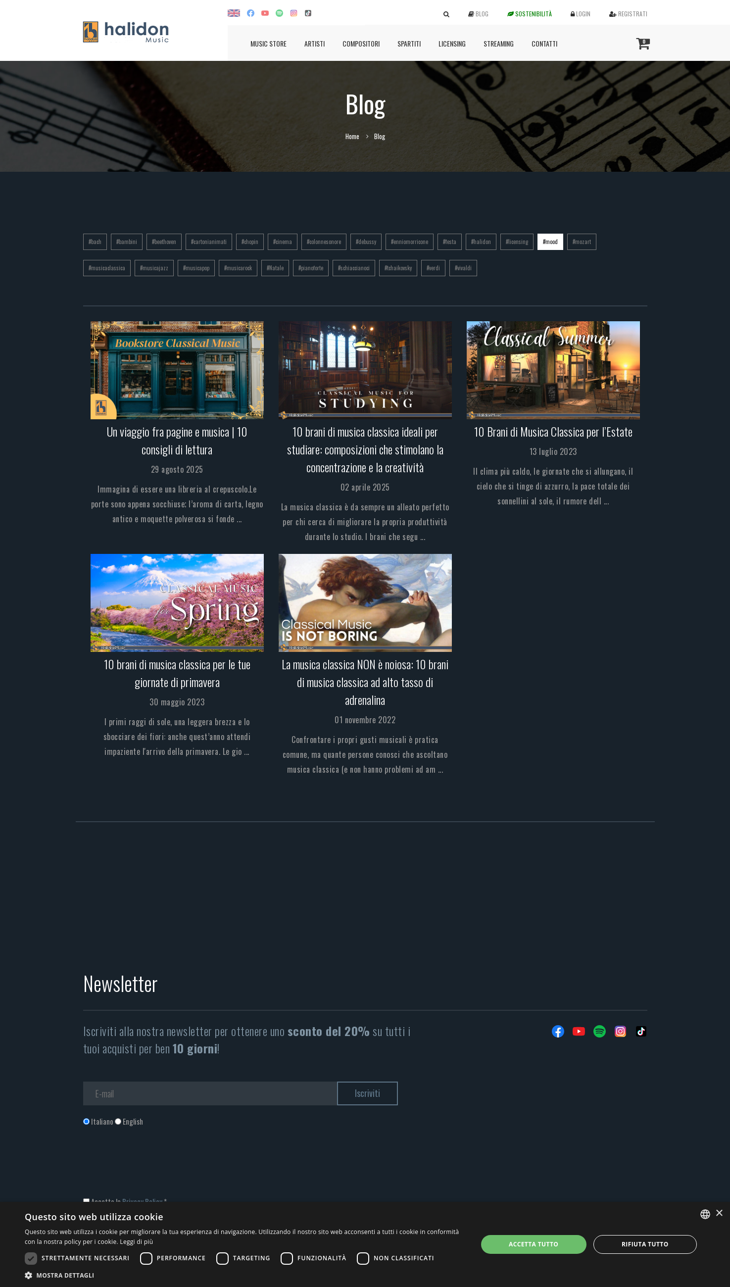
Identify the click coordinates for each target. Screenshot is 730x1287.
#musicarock (238, 268)
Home (352, 136)
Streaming (499, 43)
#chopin (250, 242)
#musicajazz (154, 268)
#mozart (582, 242)
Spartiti (409, 43)
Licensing (452, 43)
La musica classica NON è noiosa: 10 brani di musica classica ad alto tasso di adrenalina (365, 681)
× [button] (719, 1213)
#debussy (366, 242)
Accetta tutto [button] (533, 1244)
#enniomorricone (409, 242)
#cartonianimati (209, 242)
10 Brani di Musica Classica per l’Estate (553, 431)
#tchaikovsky (398, 268)
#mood (550, 242)
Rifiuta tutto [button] (645, 1244)
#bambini (126, 242)
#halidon (481, 242)
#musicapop (196, 268)
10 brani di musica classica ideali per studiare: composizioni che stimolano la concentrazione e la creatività (365, 449)
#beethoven (164, 242)
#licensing (517, 242)
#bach (95, 242)
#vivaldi (463, 268)
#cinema (282, 242)
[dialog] (365, 1244)
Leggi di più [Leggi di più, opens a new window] (136, 1242)
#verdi (433, 268)
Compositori (361, 43)
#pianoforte (310, 268)
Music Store (268, 43)
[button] (244, 1275)
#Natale (275, 268)
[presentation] (158, 1166)
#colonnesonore (324, 242)
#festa (449, 242)
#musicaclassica (107, 268)
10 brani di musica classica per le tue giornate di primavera (177, 673)
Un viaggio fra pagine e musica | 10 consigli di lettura (177, 440)
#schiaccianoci (354, 268)
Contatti (544, 43)
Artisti (314, 43)
